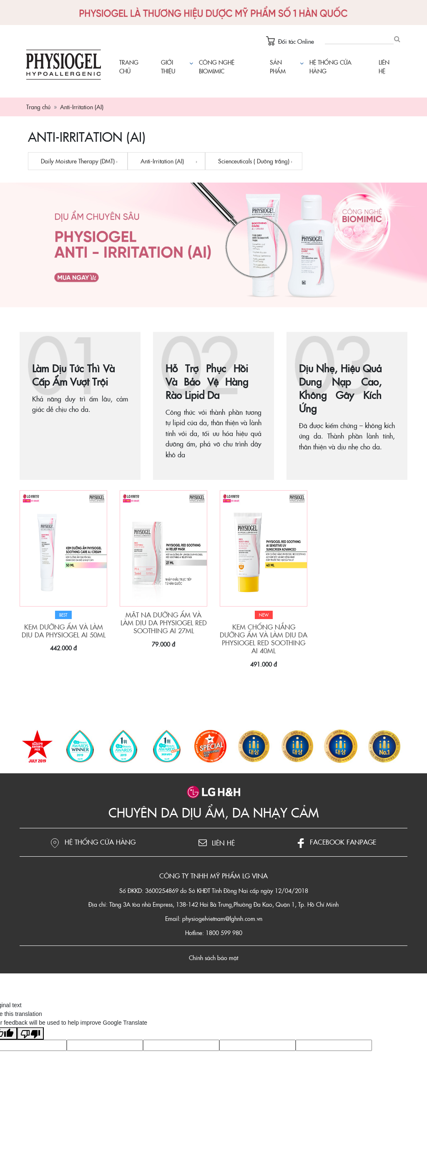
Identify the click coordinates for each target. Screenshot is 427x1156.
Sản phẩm (286, 66)
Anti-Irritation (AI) (162, 161)
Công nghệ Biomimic (216, 66)
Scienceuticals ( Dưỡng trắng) (253, 161)
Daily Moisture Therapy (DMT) (78, 161)
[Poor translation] (30, 1033)
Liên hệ (384, 66)
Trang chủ (128, 66)
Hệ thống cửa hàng (330, 66)
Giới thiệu (168, 66)
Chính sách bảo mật (213, 957)
